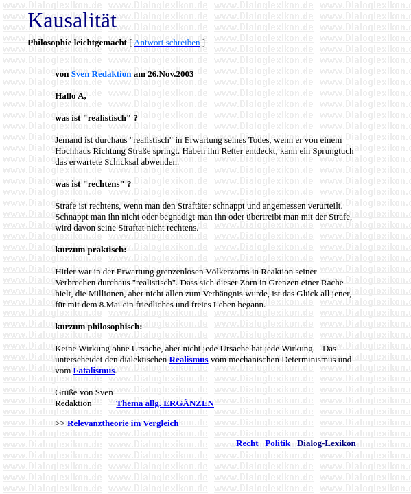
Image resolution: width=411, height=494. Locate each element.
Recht (247, 443)
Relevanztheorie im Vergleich (122, 423)
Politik (277, 443)
